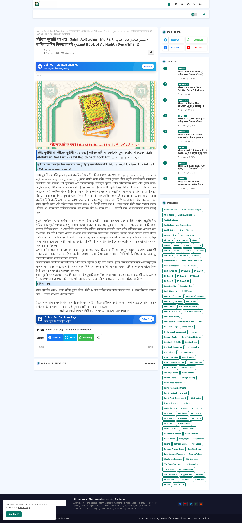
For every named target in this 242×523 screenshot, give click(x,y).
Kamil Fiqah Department (175, 388)
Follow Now (147, 319)
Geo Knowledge (171, 326)
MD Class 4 (196, 413)
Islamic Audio (188, 357)
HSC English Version (173, 347)
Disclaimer (180, 518)
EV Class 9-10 (183, 281)
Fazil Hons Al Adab (172, 311)
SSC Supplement (186, 469)
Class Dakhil (182, 255)
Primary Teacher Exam (174, 449)
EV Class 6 (181, 276)
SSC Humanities (192, 464)
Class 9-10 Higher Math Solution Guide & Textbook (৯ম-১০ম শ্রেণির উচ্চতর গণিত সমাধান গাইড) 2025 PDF (191, 107)
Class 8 (188, 250)
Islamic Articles (171, 357)
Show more (150, 363)
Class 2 (167, 245)
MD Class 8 (169, 423)
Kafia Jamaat (188, 372)
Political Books (180, 444)
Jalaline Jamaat (187, 367)
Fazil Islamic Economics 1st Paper (179, 321)
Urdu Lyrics (199, 479)
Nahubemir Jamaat (172, 433)
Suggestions (186, 474)
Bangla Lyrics (170, 235)
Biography (168, 240)
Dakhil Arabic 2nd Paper (192, 260)
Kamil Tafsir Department (175, 398)
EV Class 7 (194, 276)
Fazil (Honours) (170, 291)
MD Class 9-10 (184, 423)
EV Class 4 (198, 271)
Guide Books (187, 326)
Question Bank (194, 449)
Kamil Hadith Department (55, 31)
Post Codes (196, 444)
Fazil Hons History (172, 316)
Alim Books (169, 215)
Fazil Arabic (191, 301)
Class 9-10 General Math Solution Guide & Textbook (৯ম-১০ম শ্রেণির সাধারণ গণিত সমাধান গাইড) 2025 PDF (191, 91)
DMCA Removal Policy (198, 518)
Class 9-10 (199, 250)
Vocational (179, 484)
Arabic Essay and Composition (177, 225)
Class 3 (177, 245)
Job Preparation (171, 372)
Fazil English (169, 306)
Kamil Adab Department (174, 382)
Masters (184, 408)
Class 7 (177, 250)
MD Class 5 (169, 418)
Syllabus (199, 474)
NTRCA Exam (169, 438)
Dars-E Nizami (189, 265)
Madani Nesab (170, 408)
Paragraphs (184, 438)
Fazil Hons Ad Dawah (188, 306)
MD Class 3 (182, 413)
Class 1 (195, 240)
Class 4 (187, 245)
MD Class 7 (196, 418)
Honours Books (170, 337)
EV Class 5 (168, 276)
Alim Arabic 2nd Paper (191, 209)
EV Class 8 (168, 281)
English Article (170, 271)
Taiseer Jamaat (170, 479)
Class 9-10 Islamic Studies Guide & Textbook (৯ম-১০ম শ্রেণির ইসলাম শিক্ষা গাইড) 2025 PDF (192, 138)
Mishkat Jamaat (171, 428)
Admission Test (170, 209)
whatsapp (198, 40)
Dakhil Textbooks (171, 265)
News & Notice (191, 433)
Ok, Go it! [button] (14, 514)
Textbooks (186, 479)
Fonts (200, 321)
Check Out (23, 507)
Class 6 (167, 250)
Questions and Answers (174, 454)
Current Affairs (170, 260)
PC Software (198, 438)
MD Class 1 (197, 408)
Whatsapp (87, 337)
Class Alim (168, 255)
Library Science (171, 403)
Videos (167, 484)
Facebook (56, 337)
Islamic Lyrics (170, 367)
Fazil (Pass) (187, 291)
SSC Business (192, 459)
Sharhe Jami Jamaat (173, 459)
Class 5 (198, 245)
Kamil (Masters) (54, 329)
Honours (193, 332)
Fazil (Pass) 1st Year (173, 296)
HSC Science (169, 352)
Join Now (148, 66)
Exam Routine (186, 286)
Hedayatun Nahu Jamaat (175, 332)
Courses (195, 255)
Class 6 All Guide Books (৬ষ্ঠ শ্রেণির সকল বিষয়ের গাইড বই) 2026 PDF (191, 169)
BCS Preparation (187, 235)
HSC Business (191, 342)
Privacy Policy (152, 518)
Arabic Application (186, 215)
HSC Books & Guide (172, 342)
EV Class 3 (185, 271)
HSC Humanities (193, 347)
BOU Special (182, 240)
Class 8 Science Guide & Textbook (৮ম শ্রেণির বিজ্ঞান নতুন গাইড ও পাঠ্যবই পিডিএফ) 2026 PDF (191, 186)
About (141, 518)
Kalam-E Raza (170, 377)
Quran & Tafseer (196, 454)
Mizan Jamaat (188, 428)
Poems (167, 444)
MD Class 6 (182, 418)
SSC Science (169, 469)
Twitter (72, 337)
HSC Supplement (186, 352)
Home (38, 31)
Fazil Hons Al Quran (192, 311)
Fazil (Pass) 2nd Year (195, 296)
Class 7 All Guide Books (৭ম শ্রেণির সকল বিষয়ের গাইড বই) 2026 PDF (191, 74)
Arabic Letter (170, 230)
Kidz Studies (195, 398)
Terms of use (167, 518)
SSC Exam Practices (172, 464)
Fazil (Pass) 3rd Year (173, 301)
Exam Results (170, 286)
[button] (204, 14)
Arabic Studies (186, 230)
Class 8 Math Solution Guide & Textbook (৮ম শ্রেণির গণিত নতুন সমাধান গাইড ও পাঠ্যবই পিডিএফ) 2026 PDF (192, 154)
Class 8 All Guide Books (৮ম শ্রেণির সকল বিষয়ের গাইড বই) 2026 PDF (191, 121)
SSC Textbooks (170, 474)
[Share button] (98, 337)
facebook (175, 47)
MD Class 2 (168, 413)
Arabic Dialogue (171, 220)
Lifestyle (186, 403)
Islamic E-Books (195, 362)
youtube (198, 47)
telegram (175, 40)
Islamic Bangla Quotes (174, 362)
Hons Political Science (191, 337)
